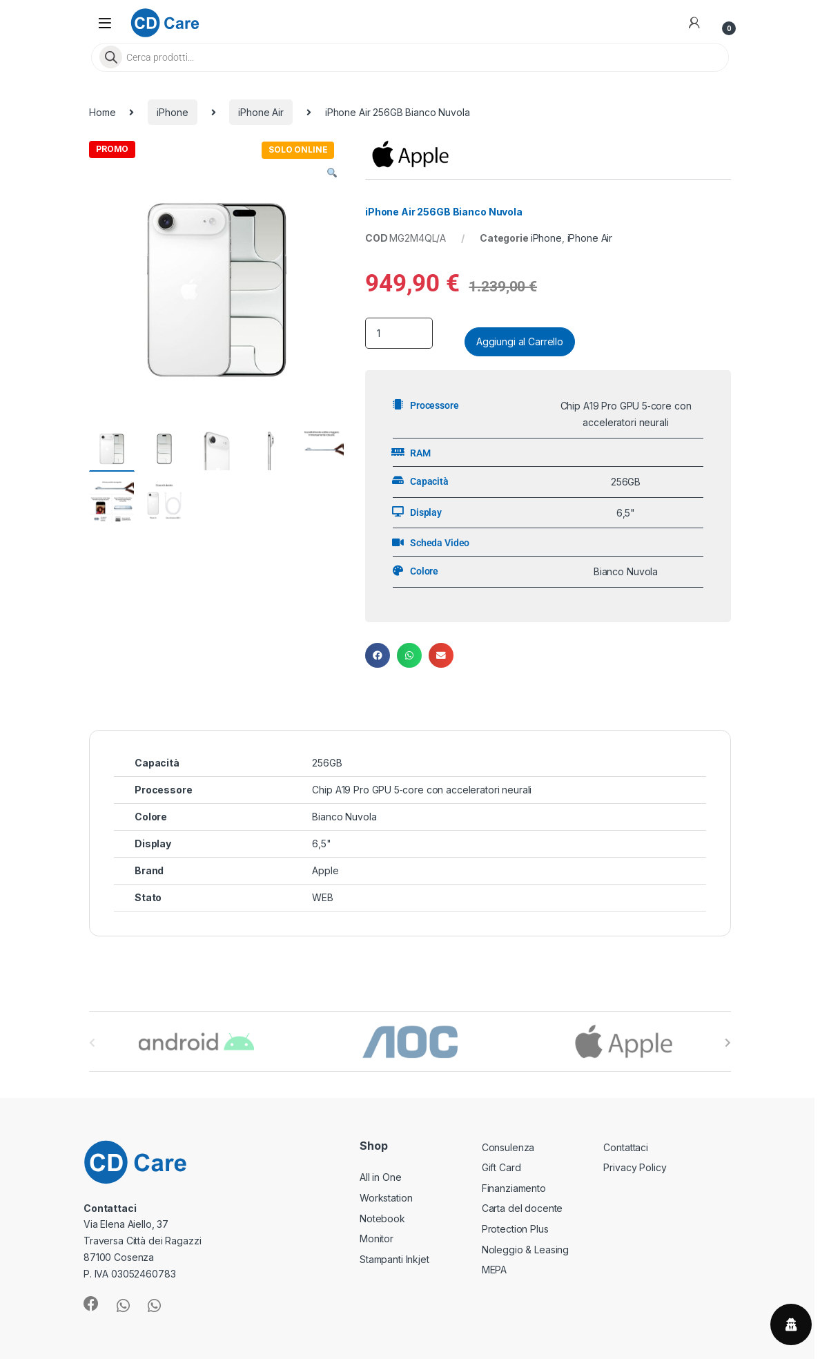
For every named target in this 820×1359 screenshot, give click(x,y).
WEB (322, 897)
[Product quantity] (399, 333)
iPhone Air (261, 112)
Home (102, 112)
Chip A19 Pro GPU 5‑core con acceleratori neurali (421, 790)
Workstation (386, 1198)
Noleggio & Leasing (525, 1249)
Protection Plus (515, 1229)
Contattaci (625, 1147)
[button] (332, 173)
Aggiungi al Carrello (519, 341)
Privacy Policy (634, 1167)
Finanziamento (514, 1188)
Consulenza (508, 1147)
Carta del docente (522, 1208)
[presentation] (728, 1043)
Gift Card (501, 1167)
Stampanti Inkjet (394, 1259)
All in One (381, 1177)
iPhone (172, 112)
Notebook (382, 1218)
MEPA (494, 1269)
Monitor (376, 1238)
